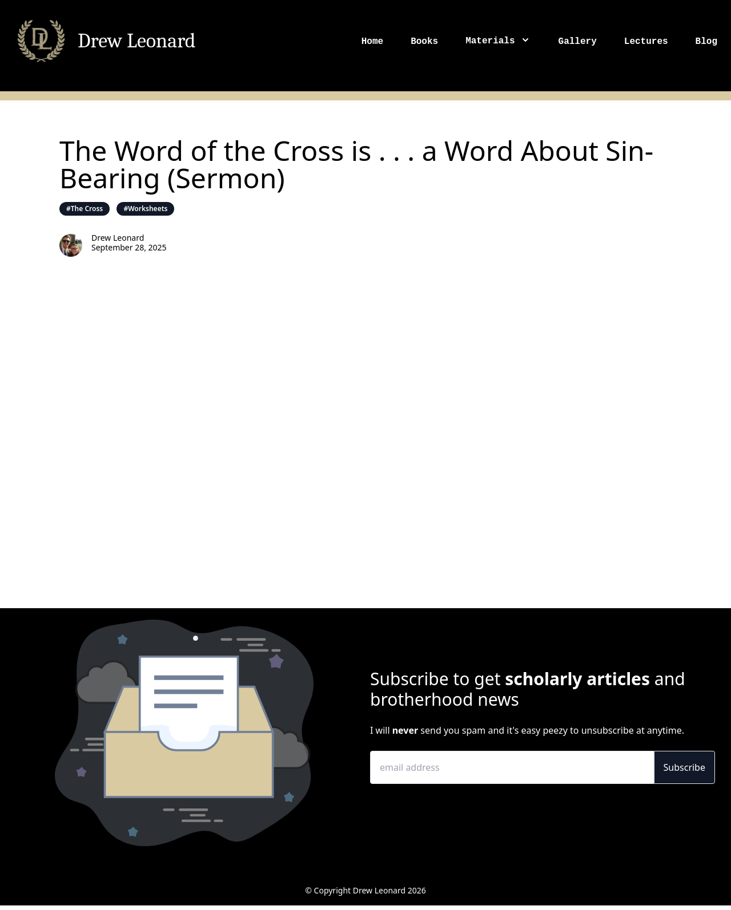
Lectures (646, 42)
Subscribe (684, 767)
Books (424, 42)
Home (372, 42)
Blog (706, 42)
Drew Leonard (137, 41)
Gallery (578, 42)
